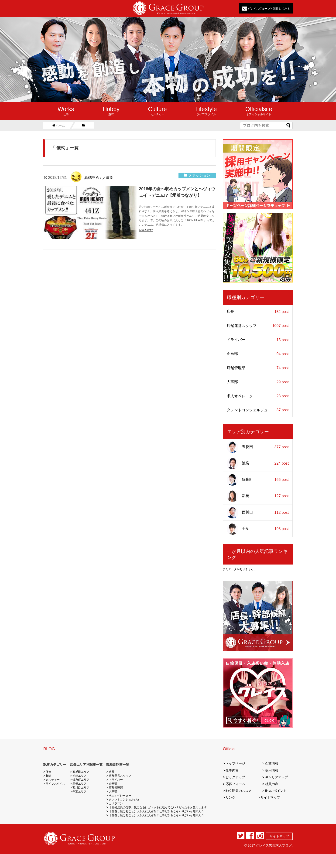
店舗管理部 (258, 368)
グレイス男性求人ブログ (274, 845)
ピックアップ (235, 777)
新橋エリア (79, 783)
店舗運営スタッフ (258, 326)
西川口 (258, 512)
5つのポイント (276, 791)
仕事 (66, 111)
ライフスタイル (206, 111)
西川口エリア (80, 787)
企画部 (258, 354)
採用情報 (271, 770)
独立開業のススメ (239, 791)
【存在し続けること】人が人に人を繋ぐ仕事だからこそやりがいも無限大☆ (156, 811)
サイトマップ (270, 797)
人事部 (107, 178)
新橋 (258, 496)
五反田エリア (80, 771)
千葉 (258, 529)
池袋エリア (79, 775)
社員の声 (271, 784)
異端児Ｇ (91, 178)
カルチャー (157, 111)
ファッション (199, 175)
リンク (230, 797)
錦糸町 (258, 480)
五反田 (258, 447)
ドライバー (258, 340)
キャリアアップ (276, 777)
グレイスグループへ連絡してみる (266, 8)
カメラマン (116, 803)
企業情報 (271, 763)
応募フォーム (235, 784)
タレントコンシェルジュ (258, 410)
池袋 (258, 463)
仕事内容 (232, 770)
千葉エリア (79, 791)
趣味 (111, 111)
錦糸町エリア (80, 779)
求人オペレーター (258, 396)
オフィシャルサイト (258, 111)
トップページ (235, 763)
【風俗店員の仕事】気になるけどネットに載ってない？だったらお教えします (158, 807)
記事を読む (146, 230)
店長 (258, 312)
